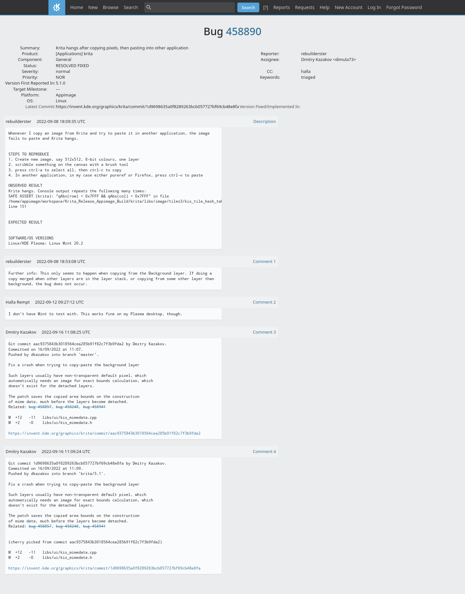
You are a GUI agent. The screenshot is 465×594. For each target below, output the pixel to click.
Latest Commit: (40, 106)
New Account (348, 7)
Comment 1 (264, 261)
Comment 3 (264, 332)
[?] (265, 7)
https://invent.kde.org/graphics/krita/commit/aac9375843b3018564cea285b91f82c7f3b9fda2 (104, 433)
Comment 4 (264, 451)
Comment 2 (264, 302)
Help (325, 7)
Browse (111, 7)
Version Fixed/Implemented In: (270, 106)
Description (264, 121)
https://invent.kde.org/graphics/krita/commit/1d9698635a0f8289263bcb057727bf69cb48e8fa (104, 568)
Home (76, 7)
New (93, 7)
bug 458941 (94, 407)
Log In (374, 7)
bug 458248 (67, 407)
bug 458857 (40, 407)
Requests (305, 7)
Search (131, 7)
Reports (281, 7)
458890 (244, 31)
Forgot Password (404, 7)
